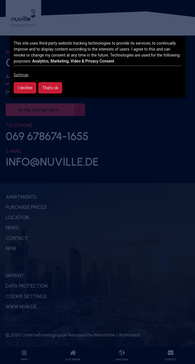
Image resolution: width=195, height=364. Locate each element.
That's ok (50, 88)
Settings (21, 74)
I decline (25, 88)
